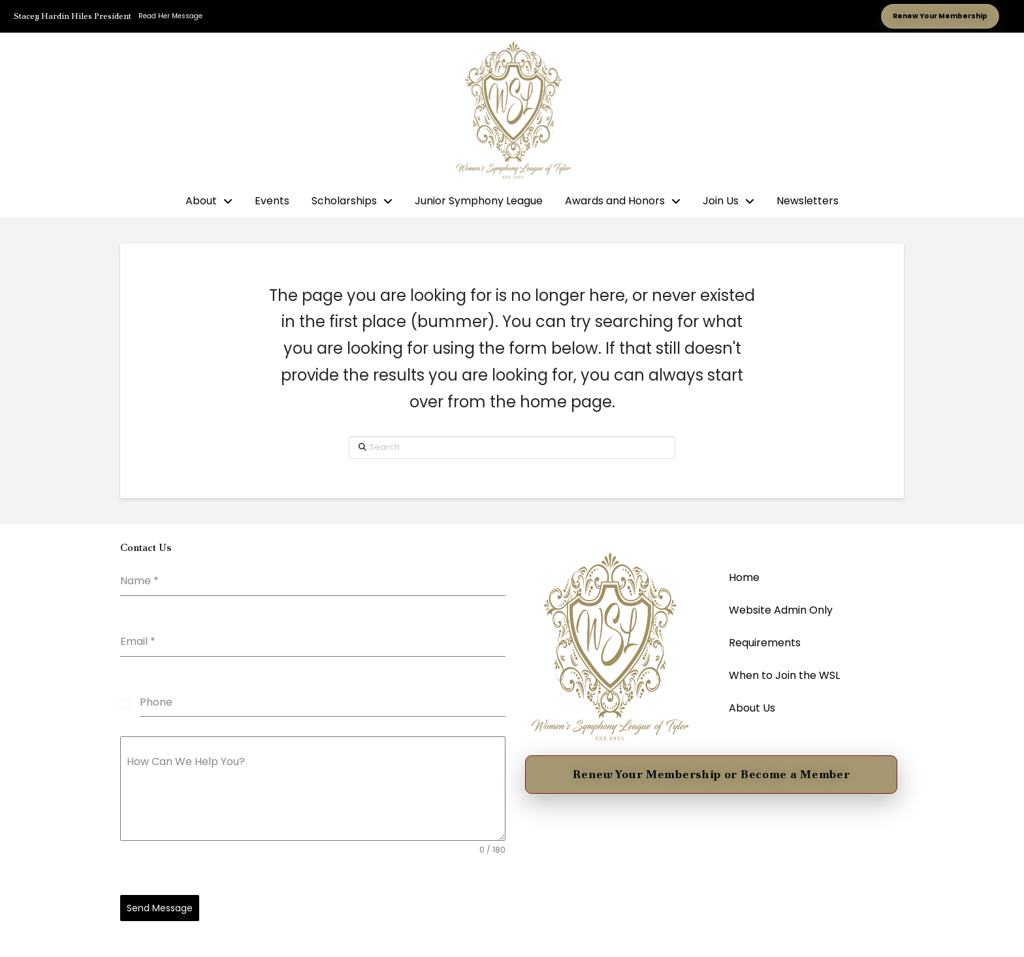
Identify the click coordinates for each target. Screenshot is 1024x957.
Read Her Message (170, 16)
